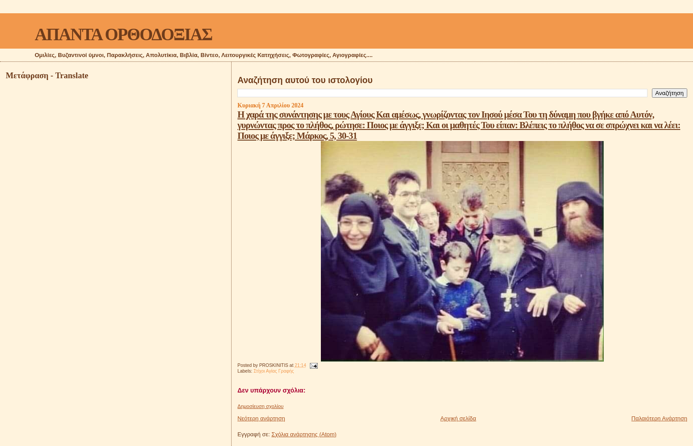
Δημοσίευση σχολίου (260, 406)
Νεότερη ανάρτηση (261, 418)
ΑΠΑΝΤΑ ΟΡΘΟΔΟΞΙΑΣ (123, 34)
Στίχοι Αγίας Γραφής (274, 371)
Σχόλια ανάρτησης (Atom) (303, 434)
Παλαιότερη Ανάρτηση (659, 418)
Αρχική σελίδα (458, 418)
